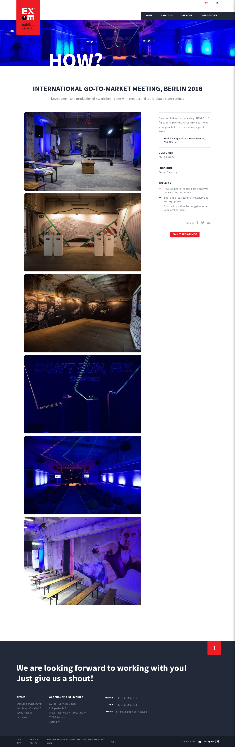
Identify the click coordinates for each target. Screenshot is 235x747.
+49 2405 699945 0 (126, 698)
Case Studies (209, 16)
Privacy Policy (34, 741)
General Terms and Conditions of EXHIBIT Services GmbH (75, 741)
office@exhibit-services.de (131, 712)
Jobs (113, 741)
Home (149, 16)
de (217, 3)
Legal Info (19, 741)
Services (186, 16)
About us (167, 16)
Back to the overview (185, 234)
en (206, 3)
